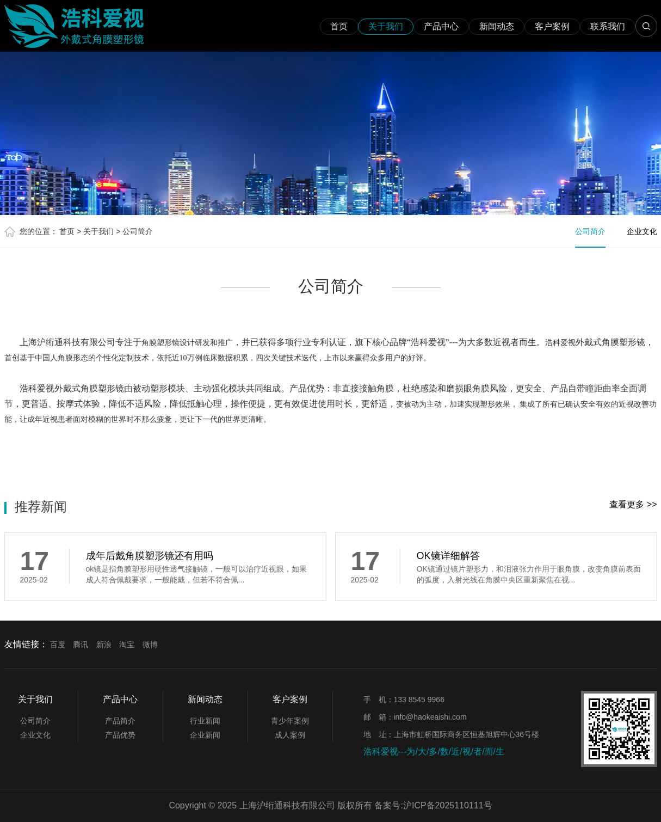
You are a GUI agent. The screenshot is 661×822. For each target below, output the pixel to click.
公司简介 (137, 231)
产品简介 (120, 720)
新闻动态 (496, 26)
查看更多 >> (633, 504)
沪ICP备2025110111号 (447, 805)
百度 (57, 644)
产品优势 (120, 735)
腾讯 (80, 644)
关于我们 (385, 26)
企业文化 (642, 231)
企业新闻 (205, 735)
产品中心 (441, 26)
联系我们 (607, 26)
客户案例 (552, 26)
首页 (339, 26)
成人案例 (290, 735)
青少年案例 (290, 720)
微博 (150, 644)
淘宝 (126, 644)
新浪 (104, 644)
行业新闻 (205, 720)
